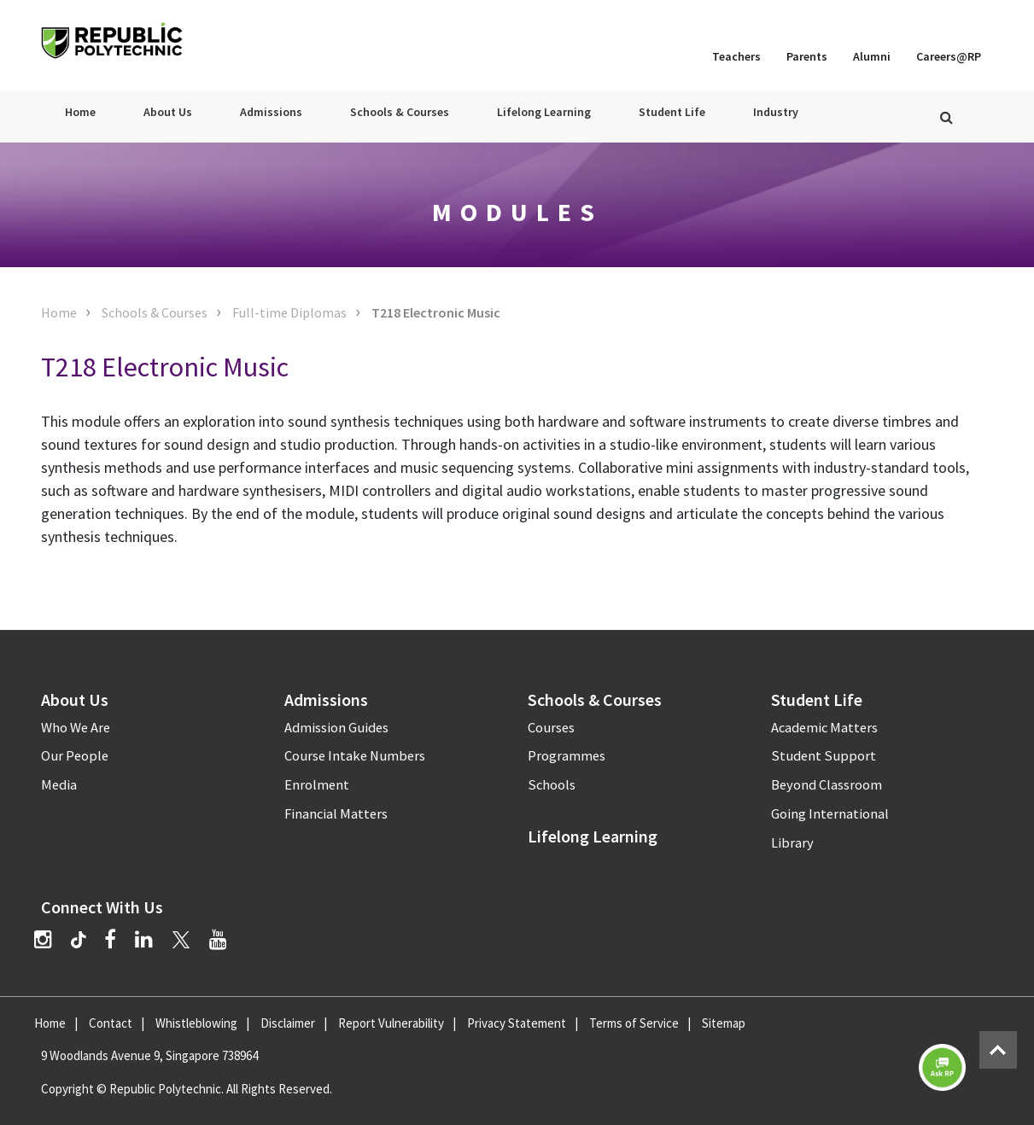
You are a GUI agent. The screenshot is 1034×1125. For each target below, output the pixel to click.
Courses (551, 728)
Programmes (566, 756)
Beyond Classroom (826, 785)
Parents (806, 56)
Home (80, 111)
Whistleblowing (196, 1023)
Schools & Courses (399, 111)
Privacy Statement (516, 1023)
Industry (775, 111)
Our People (74, 756)
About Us (167, 111)
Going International (830, 814)
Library (792, 843)
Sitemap (723, 1023)
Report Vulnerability (391, 1023)
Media (59, 785)
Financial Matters (336, 814)
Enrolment (316, 785)
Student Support (823, 756)
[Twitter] (181, 939)
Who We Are (75, 728)
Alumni (872, 56)
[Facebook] (110, 939)
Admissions (271, 111)
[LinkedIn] (144, 939)
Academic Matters (824, 728)
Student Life (672, 111)
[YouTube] (218, 939)
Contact (110, 1023)
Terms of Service (634, 1023)
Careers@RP (948, 56)
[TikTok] (87, 941)
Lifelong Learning (544, 111)
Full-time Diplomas (289, 312)
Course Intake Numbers (354, 756)
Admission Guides (336, 728)
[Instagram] (43, 939)
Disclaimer (287, 1023)
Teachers (736, 56)
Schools (551, 785)
